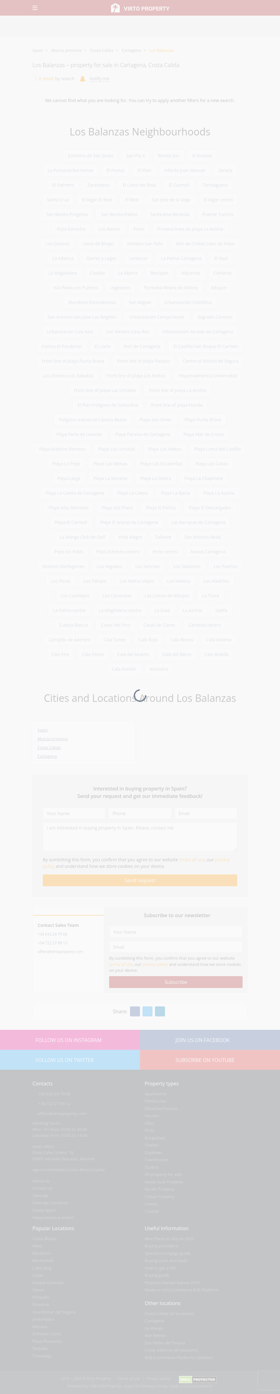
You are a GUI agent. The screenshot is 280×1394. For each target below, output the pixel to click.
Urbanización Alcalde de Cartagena (197, 332)
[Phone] (140, 813)
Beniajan (159, 273)
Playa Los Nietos (164, 449)
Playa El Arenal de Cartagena (129, 522)
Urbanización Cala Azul (70, 332)
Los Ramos (110, 229)
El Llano (103, 346)
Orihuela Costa (46, 1334)
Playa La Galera (155, 478)
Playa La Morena (110, 478)
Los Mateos (178, 581)
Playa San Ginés (155, 420)
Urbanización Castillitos (188, 302)
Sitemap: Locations (50, 1203)
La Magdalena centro (120, 610)
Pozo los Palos (68, 552)
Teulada (39, 1348)
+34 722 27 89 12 (52, 943)
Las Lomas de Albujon (167, 596)
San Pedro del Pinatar (165, 1343)
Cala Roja (148, 640)
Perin (139, 229)
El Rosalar (202, 156)
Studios (152, 1167)
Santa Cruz (58, 200)
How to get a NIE (160, 1268)
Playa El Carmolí (71, 522)
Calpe (37, 1275)
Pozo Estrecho (71, 229)
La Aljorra (127, 273)
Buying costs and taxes (166, 1260)
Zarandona (98, 185)
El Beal (131, 200)
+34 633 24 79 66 (52, 934)
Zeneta (225, 170)
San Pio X (135, 156)
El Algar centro (218, 200)
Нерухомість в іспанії (53, 1217)
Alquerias (190, 273)
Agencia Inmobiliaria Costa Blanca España (68, 1169)
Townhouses (156, 1159)
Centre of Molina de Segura (211, 361)
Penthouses (156, 1101)
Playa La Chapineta (203, 478)
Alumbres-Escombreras (92, 302)
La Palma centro (69, 610)
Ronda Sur (168, 156)
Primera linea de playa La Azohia (190, 229)
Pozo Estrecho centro (117, 552)
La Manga (154, 1328)
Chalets (152, 1145)
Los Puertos (226, 566)
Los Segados (109, 566)
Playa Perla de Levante (79, 434)
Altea (37, 1246)
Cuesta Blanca (73, 625)
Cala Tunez (115, 640)
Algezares (120, 288)
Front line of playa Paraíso (143, 361)
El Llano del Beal (139, 185)
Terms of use (128, 1378)
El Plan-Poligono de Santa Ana (108, 405)
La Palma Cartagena (181, 258)
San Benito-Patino (119, 214)
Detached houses (161, 1108)
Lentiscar (138, 258)
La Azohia (192, 610)
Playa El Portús (161, 508)
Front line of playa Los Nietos (135, 376)
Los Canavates (117, 596)
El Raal (221, 258)
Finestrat (40, 1304)
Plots (149, 1130)
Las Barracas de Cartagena (198, 522)
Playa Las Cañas (212, 464)
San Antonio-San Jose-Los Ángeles (82, 317)
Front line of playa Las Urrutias (105, 390)
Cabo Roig (41, 1268)
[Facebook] (135, 1011)
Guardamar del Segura (53, 1312)
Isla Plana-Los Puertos (75, 288)
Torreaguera (215, 185)
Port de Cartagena (141, 346)
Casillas (97, 273)
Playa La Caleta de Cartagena (75, 493)
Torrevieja (41, 1356)
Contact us (42, 1188)
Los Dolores (58, 244)
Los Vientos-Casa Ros (127, 332)
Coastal (152, 1211)
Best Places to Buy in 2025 (169, 1238)
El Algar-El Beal (97, 200)
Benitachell (42, 1260)
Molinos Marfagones (63, 566)
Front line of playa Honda (177, 405)
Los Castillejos (75, 596)
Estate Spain (44, 1210)
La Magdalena (62, 273)
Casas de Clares (159, 625)
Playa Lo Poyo (66, 464)
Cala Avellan (124, 669)
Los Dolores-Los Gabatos (68, 376)
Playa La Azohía (218, 493)
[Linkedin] (160, 1011)
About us (40, 1181)
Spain (37, 50)
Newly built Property (164, 1182)
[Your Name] (74, 813)
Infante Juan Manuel (184, 170)
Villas (149, 1123)
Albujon (219, 288)
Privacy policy (158, 1378)
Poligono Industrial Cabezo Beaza (93, 420)
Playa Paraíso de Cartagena (142, 434)
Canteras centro (204, 625)
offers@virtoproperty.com (60, 951)
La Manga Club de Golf (82, 537)
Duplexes (153, 1152)
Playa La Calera (132, 493)
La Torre (210, 596)
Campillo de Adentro (69, 640)
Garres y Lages (101, 258)
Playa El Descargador (210, 508)
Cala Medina (218, 640)
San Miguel (140, 302)
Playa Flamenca (46, 1341)
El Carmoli (179, 185)
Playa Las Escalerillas (161, 464)
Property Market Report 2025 (172, 1282)
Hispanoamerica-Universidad (207, 376)
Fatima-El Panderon (62, 346)
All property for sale (163, 1174)
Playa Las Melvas (110, 464)
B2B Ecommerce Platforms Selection (179, 1357)
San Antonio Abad (202, 537)
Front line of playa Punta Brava (73, 361)
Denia (37, 1290)
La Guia (162, 610)
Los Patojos (95, 581)
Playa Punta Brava (203, 420)
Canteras (223, 273)
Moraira (39, 1326)
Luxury (151, 1203)
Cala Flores (93, 654)
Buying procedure (161, 1246)
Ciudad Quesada (48, 1282)
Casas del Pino (115, 625)
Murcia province (66, 50)
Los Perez (60, 581)
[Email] (206, 813)
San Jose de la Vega (171, 200)
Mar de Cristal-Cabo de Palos (205, 244)
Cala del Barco (176, 654)
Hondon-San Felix (145, 244)
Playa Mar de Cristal (203, 434)
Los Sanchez (147, 566)
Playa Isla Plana (117, 508)
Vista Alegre (130, 537)
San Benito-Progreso (67, 214)
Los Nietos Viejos (137, 581)
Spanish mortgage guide (168, 1253)
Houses (152, 1115)
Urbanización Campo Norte (156, 317)
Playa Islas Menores (69, 508)
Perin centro (164, 552)
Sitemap (40, 1195)
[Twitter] (147, 1011)
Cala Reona (182, 640)
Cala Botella (217, 654)
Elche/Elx (40, 1297)
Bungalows (155, 1138)
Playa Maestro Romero (62, 449)
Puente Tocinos (218, 214)
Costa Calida (101, 50)
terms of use (192, 860)
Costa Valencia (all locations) (171, 1350)
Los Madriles (216, 581)
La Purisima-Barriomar (71, 170)
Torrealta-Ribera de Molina (170, 288)
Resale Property (159, 1189)
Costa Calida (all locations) (169, 1313)
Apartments (156, 1094)
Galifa (221, 610)
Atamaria (159, 669)
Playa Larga (68, 478)
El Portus (116, 170)
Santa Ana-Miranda (170, 214)
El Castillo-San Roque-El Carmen (205, 346)
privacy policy (155, 964)
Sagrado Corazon (215, 317)
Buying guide (157, 1275)
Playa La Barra (175, 493)
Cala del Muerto (133, 654)
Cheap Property (159, 1196)
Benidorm (41, 1253)
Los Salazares (186, 566)
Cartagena (131, 50)
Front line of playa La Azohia (177, 390)
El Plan (144, 170)
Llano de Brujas (98, 244)
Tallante (163, 537)
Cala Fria (60, 654)
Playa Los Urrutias (117, 449)
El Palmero (63, 185)
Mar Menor (155, 1335)
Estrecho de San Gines (90, 156)
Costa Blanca (44, 1238)
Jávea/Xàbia (43, 1319)
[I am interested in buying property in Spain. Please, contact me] (140, 836)
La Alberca (63, 258)
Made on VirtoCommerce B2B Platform (181, 1290)
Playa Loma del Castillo (217, 449)
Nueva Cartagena (208, 552)
